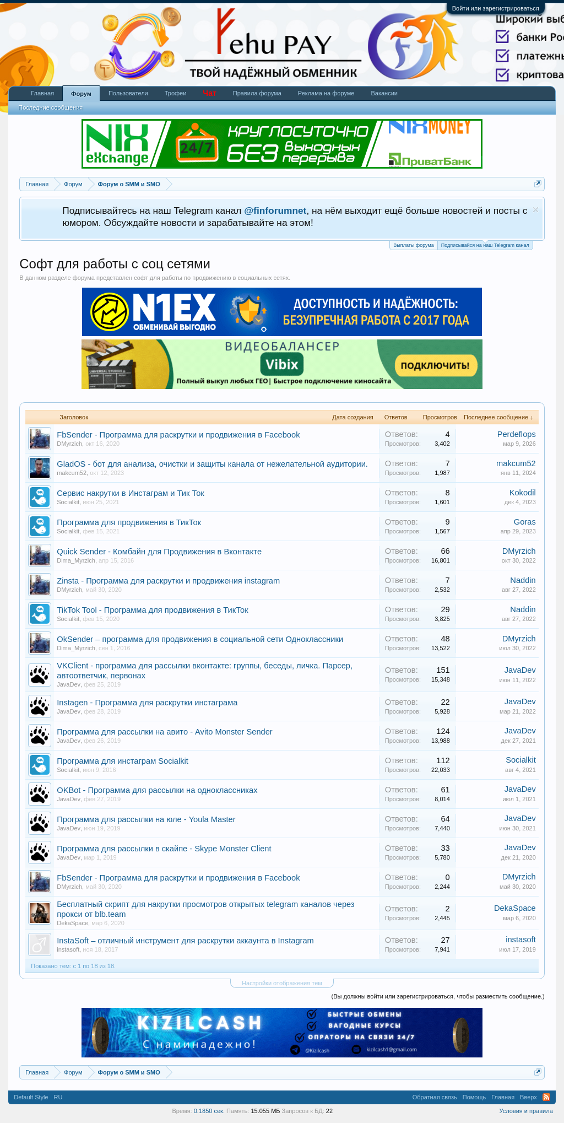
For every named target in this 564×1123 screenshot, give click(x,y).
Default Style (31, 1097)
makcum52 (71, 472)
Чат (209, 93)
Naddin (522, 580)
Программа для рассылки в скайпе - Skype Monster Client (164, 848)
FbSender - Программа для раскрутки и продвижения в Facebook (178, 434)
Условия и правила (525, 1111)
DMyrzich (69, 443)
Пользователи (128, 93)
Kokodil (522, 492)
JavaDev (68, 684)
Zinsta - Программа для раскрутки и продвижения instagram (168, 580)
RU (58, 1097)
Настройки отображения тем (282, 983)
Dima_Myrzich (76, 560)
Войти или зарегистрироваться (495, 8)
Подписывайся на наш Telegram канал (485, 244)
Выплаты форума (413, 245)
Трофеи (176, 93)
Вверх (528, 1097)
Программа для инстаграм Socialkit (122, 761)
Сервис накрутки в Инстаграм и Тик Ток (130, 493)
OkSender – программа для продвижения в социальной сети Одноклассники (200, 639)
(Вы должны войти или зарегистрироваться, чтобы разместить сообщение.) (438, 996)
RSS (546, 1097)
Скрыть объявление (536, 210)
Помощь (474, 1097)
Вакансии (384, 93)
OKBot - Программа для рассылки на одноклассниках (157, 790)
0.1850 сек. (209, 1111)
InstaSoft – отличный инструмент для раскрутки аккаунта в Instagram (185, 940)
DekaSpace (72, 923)
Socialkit (68, 502)
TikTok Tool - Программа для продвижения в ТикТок (152, 610)
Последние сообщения (50, 107)
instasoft (68, 949)
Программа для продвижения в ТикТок (129, 522)
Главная (42, 93)
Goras (525, 521)
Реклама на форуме (326, 93)
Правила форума (257, 93)
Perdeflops (516, 434)
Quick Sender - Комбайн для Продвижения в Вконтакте (159, 551)
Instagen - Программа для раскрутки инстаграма (147, 702)
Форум (81, 93)
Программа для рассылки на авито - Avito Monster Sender (165, 731)
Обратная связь (435, 1097)
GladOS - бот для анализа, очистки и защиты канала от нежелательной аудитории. (212, 464)
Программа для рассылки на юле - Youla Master (146, 819)
